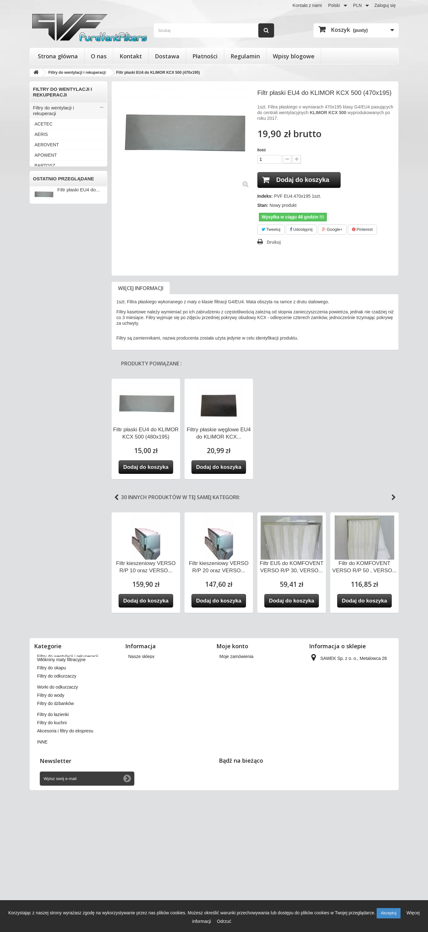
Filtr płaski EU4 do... (78, 703)
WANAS (43, 508)
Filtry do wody (47, 613)
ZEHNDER (45, 519)
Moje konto (232, 744)
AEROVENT (47, 144)
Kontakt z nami (307, 5)
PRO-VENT (46, 352)
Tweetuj (270, 229)
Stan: (262, 205)
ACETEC (44, 123)
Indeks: (265, 196)
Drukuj (274, 242)
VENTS (42, 467)
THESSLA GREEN (53, 404)
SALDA (42, 363)
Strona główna (58, 56)
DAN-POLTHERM (52, 217)
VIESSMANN (48, 477)
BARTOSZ (45, 165)
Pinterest (362, 229)
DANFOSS (45, 207)
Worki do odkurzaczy (55, 603)
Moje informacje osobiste (244, 787)
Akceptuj (388, 913)
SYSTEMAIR (47, 394)
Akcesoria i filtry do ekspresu (63, 655)
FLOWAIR (45, 259)
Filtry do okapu (48, 582)
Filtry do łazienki (50, 634)
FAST (40, 248)
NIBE (40, 342)
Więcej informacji (140, 288)
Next (393, 497)
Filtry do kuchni (49, 645)
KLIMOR (43, 311)
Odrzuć (224, 921)
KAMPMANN (47, 300)
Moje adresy (231, 779)
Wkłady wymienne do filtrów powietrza (62, 558)
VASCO (42, 436)
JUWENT (44, 290)
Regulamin (245, 56)
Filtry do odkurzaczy (54, 593)
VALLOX (43, 425)
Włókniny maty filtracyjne (59, 572)
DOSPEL (44, 227)
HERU (41, 280)
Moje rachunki (233, 771)
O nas (99, 56)
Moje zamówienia (237, 754)
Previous (116, 497)
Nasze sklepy (141, 754)
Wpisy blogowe (293, 56)
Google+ (332, 229)
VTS (39, 498)
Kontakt (131, 56)
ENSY (41, 238)
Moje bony (230, 795)
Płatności (205, 56)
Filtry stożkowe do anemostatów (52, 542)
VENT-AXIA (46, 456)
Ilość (261, 150)
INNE (40, 529)
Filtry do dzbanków (53, 624)
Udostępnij (301, 229)
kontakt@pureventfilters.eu (361, 808)
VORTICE (44, 488)
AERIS (41, 134)
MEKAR (42, 332)
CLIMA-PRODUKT (53, 196)
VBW (40, 446)
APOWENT (46, 155)
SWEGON (45, 384)
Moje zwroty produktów (242, 763)
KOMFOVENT (49, 321)
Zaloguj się (385, 5)
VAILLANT (45, 415)
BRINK (41, 186)
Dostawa (167, 56)
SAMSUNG (46, 373)
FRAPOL (43, 269)
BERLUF (43, 175)
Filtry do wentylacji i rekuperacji (53, 110)
